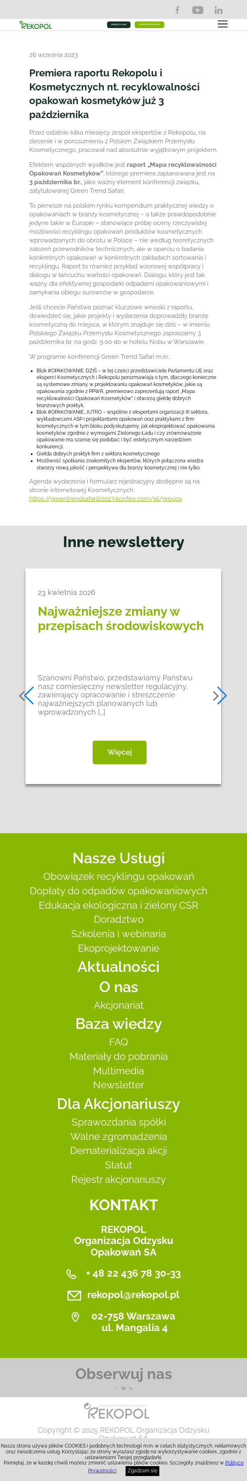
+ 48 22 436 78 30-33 (133, 1273)
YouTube (197, 10)
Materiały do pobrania (119, 1056)
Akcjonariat (119, 1005)
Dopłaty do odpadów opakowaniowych (118, 891)
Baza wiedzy (118, 1023)
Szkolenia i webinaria (118, 934)
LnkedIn (130, 1388)
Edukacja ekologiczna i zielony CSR (118, 905)
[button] (27, 696)
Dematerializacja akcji (118, 1150)
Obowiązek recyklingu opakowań (118, 876)
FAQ (118, 1042)
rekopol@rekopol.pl (133, 1295)
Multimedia (118, 1071)
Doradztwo (119, 919)
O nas (118, 986)
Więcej (119, 752)
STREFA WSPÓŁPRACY (149, 24)
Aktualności (118, 966)
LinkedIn (218, 10)
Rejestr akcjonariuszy (118, 1179)
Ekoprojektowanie (118, 948)
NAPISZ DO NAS (118, 24)
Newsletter (118, 1085)
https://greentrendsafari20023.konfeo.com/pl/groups (105, 498)
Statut (118, 1165)
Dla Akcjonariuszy (118, 1103)
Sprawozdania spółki (119, 1122)
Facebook (177, 10)
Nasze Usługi (118, 858)
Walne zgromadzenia (118, 1136)
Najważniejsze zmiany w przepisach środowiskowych (121, 618)
